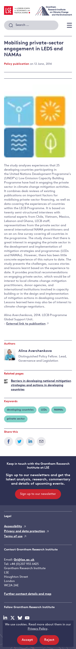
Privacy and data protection (24, 531)
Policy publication (16, 64)
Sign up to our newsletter (38, 494)
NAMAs (58, 410)
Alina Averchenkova (35, 351)
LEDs (44, 410)
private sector (16, 418)
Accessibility (13, 526)
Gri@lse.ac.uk (24, 559)
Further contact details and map (27, 594)
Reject (51, 641)
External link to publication (27, 323)
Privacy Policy (37, 628)
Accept (29, 641)
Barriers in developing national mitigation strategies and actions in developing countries (41, 385)
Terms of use (13, 536)
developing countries (20, 410)
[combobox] (31, 25)
